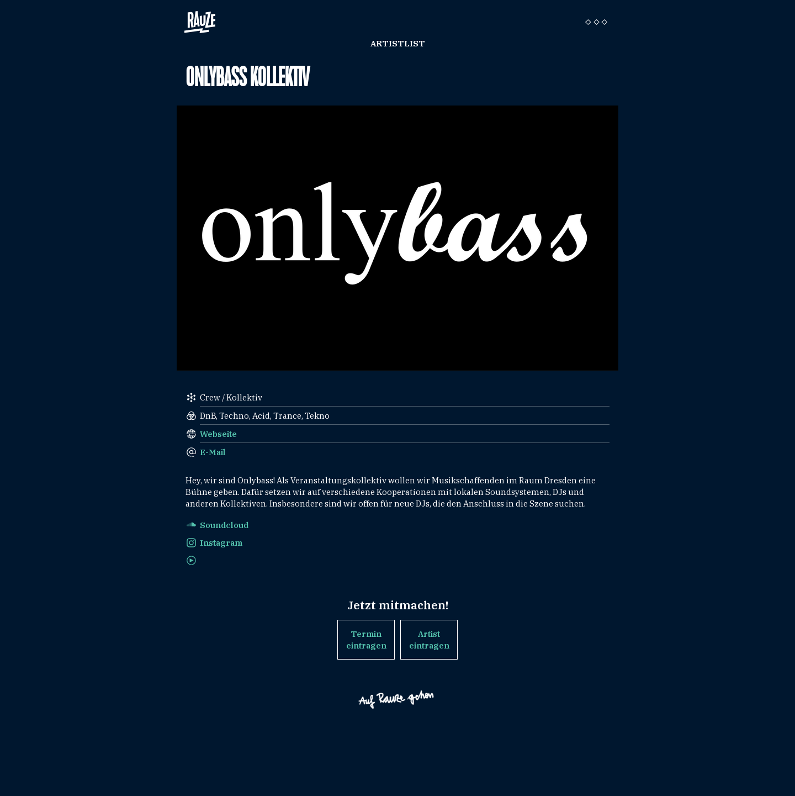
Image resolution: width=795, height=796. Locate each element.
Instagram (221, 542)
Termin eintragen (366, 640)
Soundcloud (224, 525)
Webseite (218, 434)
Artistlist (397, 43)
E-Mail (213, 452)
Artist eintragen (429, 640)
